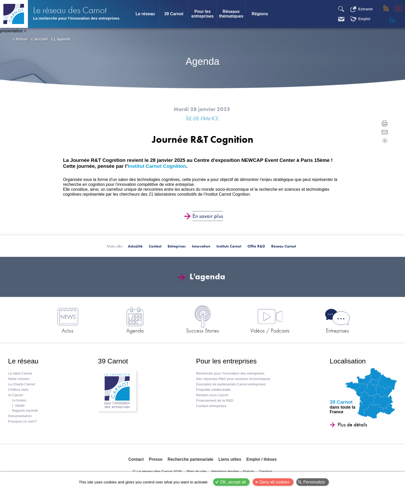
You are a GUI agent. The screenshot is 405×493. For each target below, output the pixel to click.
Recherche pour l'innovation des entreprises (230, 373)
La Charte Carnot (21, 384)
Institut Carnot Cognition (157, 166)
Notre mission (18, 379)
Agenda (135, 330)
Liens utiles (230, 459)
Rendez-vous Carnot (212, 395)
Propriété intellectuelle (213, 390)
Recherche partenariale (190, 459)
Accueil (41, 39)
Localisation (348, 361)
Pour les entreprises (202, 13)
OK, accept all (233, 482)
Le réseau (145, 14)
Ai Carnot (15, 395)
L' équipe (18, 405)
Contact (136, 459)
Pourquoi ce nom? (22, 421)
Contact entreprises (211, 406)
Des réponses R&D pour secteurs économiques (233, 379)
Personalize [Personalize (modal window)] (314, 482)
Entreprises (337, 330)
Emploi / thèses (261, 459)
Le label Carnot (20, 373)
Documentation (20, 416)
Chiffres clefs (18, 390)
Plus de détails (352, 424)
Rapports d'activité (25, 410)
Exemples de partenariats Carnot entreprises (231, 384)
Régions (260, 14)
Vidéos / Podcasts (270, 330)
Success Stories (202, 330)
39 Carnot (173, 14)
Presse (155, 459)
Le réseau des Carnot (70, 10)
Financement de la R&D (214, 400)
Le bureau (19, 400)
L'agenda (62, 39)
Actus (67, 330)
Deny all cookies (275, 482)
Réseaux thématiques (231, 13)
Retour (22, 39)
